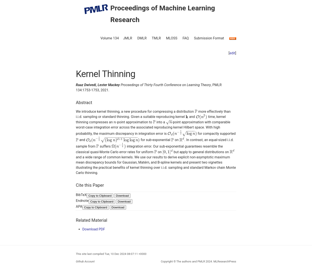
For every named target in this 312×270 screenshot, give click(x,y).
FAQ (185, 38)
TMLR (156, 38)
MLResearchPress (224, 261)
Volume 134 (109, 38)
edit (232, 53)
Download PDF (93, 229)
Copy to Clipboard (100, 195)
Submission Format (209, 38)
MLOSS (171, 38)
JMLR (127, 38)
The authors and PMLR (190, 261)
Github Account (85, 261)
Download (122, 195)
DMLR (142, 38)
